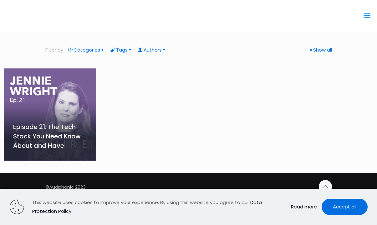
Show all (320, 50)
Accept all (344, 206)
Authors (152, 50)
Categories (86, 50)
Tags (121, 50)
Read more (304, 206)
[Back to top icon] (325, 186)
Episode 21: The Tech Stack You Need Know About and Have (47, 136)
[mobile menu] (367, 15)
